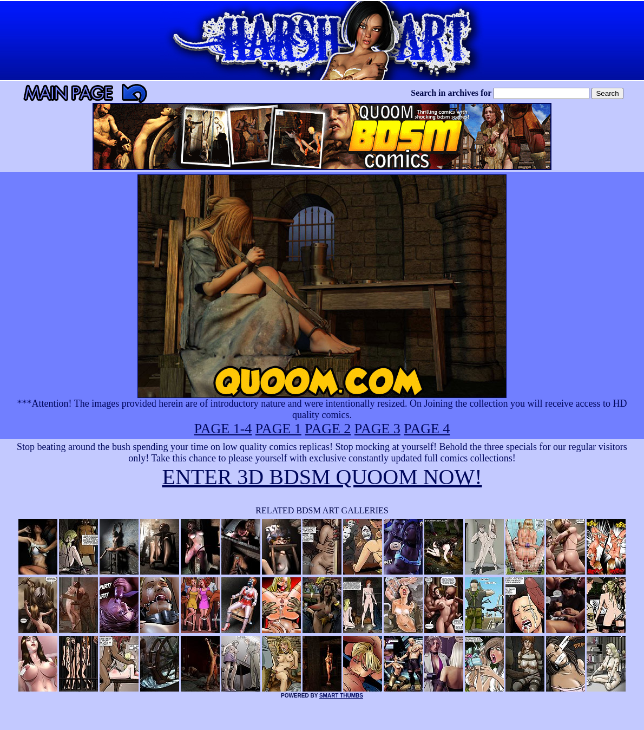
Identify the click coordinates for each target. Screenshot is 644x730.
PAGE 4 (427, 428)
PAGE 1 (278, 428)
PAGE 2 (328, 428)
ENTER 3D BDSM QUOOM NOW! (322, 477)
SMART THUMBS (341, 696)
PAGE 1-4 (223, 428)
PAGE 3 (377, 428)
